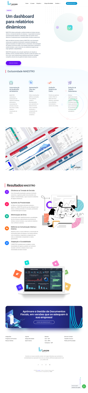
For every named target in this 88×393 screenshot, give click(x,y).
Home (27, 3)
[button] (44, 149)
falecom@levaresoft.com (57, 358)
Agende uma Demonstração (44, 323)
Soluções (39, 3)
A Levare (32, 3)
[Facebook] (38, 365)
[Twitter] (45, 365)
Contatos (58, 3)
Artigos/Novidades (48, 3)
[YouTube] (49, 365)
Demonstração (71, 3)
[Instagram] (42, 365)
